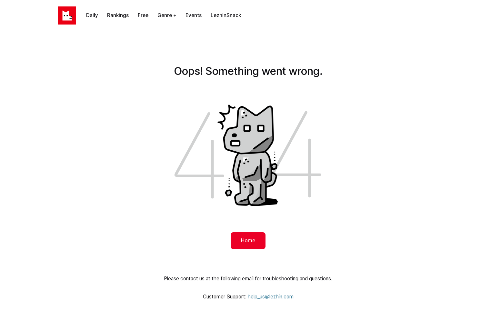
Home (248, 240)
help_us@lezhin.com (271, 297)
